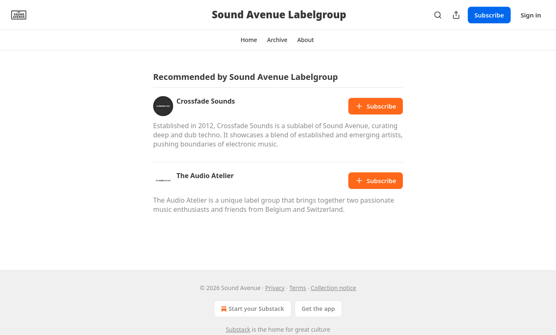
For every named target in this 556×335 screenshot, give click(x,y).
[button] (249, 40)
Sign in (531, 15)
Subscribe (489, 15)
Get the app (318, 309)
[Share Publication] (456, 15)
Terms (297, 288)
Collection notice (333, 288)
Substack (238, 329)
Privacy (275, 288)
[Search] (437, 15)
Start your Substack (251, 308)
